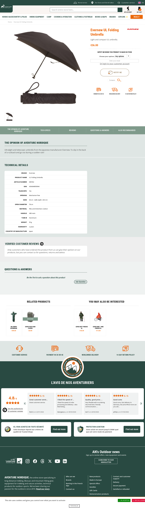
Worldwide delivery (114, 94)
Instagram (27, 461)
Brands (68, 480)
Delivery (116, 482)
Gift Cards (93, 490)
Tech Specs (45, 130)
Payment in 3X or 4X (54, 355)
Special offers (94, 483)
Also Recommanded (126, 130)
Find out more (59, 429)
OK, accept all (124, 500)
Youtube (57, 461)
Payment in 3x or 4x (99, 94)
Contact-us (70, 489)
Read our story (43, 489)
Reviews (72, 130)
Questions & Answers (99, 130)
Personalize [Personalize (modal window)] (74, 506)
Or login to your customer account (114, 63)
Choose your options (106, 56)
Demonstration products (99, 494)
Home (10, 22)
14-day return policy (130, 94)
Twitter (50, 461)
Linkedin (65, 461)
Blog (14, 461)
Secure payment (119, 486)
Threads (42, 461)
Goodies (92, 487)
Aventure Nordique (17, 477)
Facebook (35, 461)
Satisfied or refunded (121, 489)
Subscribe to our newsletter (106, 461)
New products (94, 476)
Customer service (19, 355)
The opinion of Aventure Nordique (18, 130)
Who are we (70, 476)
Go (120, 10)
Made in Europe (95, 480)
